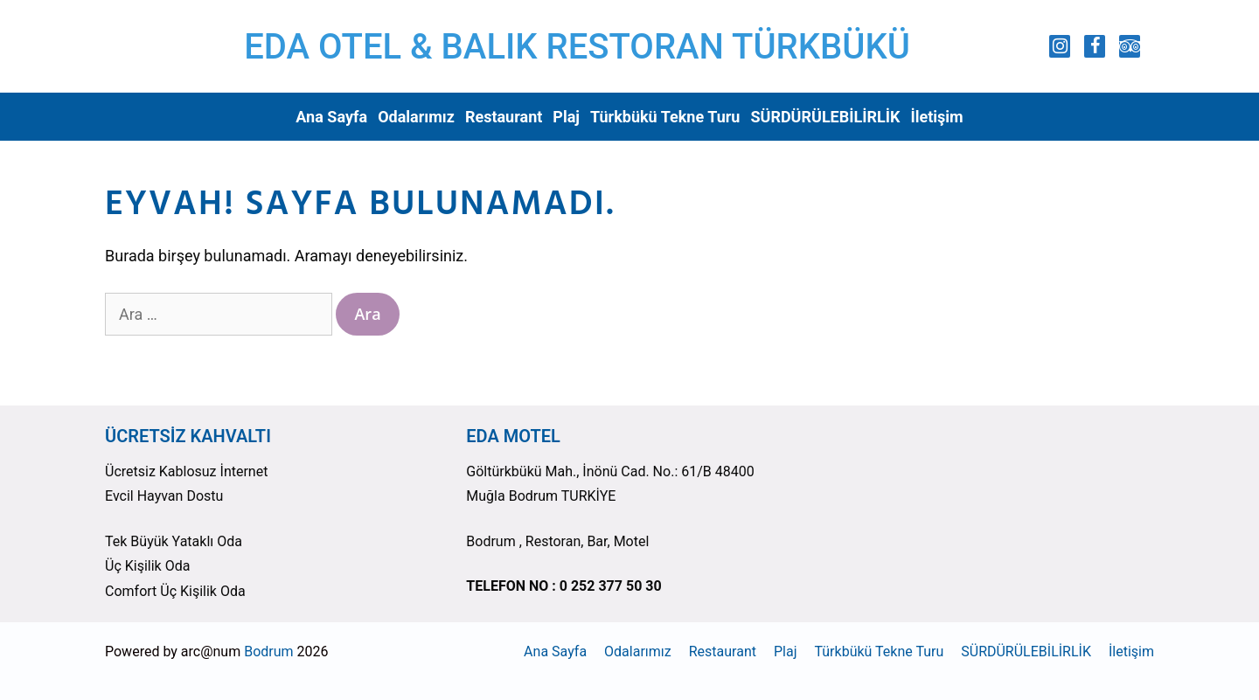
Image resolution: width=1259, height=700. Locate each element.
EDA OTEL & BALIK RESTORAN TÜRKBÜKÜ (577, 46)
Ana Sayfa (331, 116)
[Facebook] (1094, 46)
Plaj (566, 116)
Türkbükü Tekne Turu (665, 116)
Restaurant (503, 116)
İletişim (936, 116)
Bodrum (268, 651)
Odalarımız (416, 116)
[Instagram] (1059, 46)
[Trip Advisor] (1129, 46)
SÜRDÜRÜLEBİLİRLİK (825, 116)
